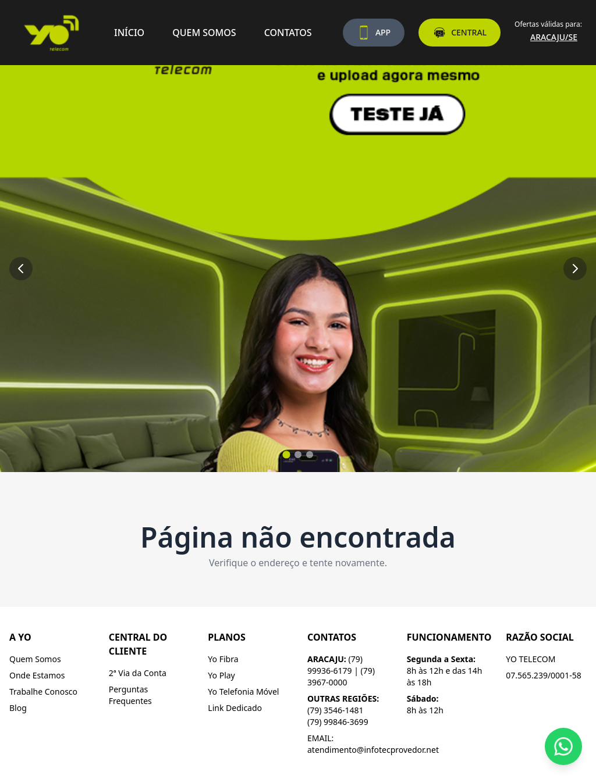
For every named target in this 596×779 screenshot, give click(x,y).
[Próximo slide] (575, 268)
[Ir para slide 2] (298, 454)
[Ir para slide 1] (286, 454)
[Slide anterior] (21, 268)
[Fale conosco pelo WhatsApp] (563, 746)
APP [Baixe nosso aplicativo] (374, 33)
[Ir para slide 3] (309, 454)
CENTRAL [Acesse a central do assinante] (459, 33)
